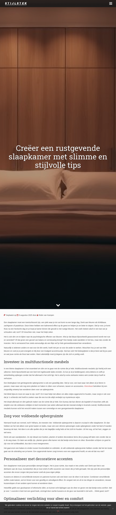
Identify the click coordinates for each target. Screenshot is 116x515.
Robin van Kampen (45, 315)
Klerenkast (88, 386)
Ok (58, 511)
